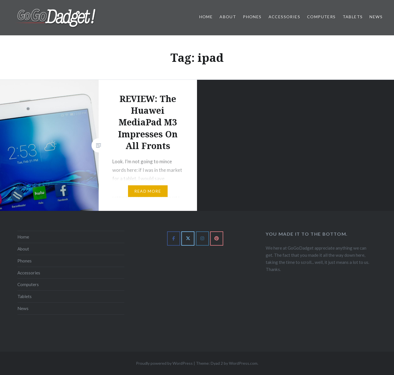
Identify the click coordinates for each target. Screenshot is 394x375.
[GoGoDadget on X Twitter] (187, 238)
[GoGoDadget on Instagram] (202, 238)
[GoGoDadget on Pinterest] (216, 238)
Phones (252, 16)
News (376, 16)
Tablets (353, 16)
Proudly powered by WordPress (164, 363)
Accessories (284, 16)
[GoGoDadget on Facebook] (173, 238)
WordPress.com (243, 363)
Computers (321, 16)
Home (206, 16)
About (228, 16)
